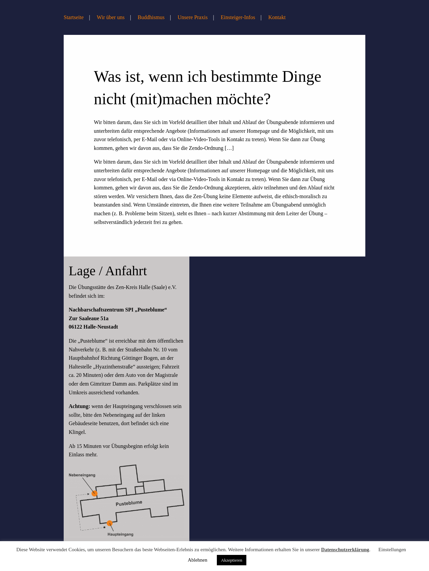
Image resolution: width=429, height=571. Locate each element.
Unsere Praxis (192, 17)
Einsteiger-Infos (238, 17)
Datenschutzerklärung (345, 549)
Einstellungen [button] (392, 549)
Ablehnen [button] (197, 560)
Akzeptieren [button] (231, 560)
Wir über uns (111, 17)
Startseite (74, 17)
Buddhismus (151, 17)
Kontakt (277, 17)
